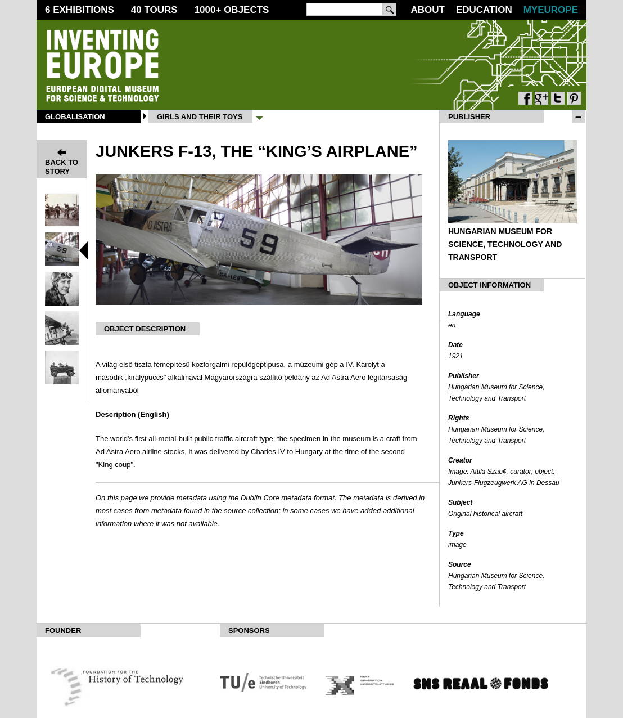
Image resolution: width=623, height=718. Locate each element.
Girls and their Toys (199, 117)
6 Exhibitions (79, 10)
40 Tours (154, 10)
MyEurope (550, 10)
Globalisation (75, 117)
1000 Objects (232, 10)
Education (484, 10)
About (427, 10)
